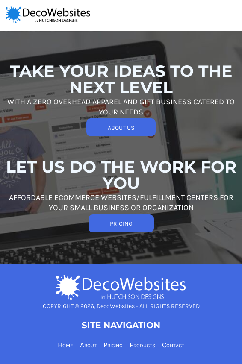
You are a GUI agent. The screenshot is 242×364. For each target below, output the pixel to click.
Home (65, 345)
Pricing (113, 345)
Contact (173, 345)
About (88, 345)
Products (142, 345)
